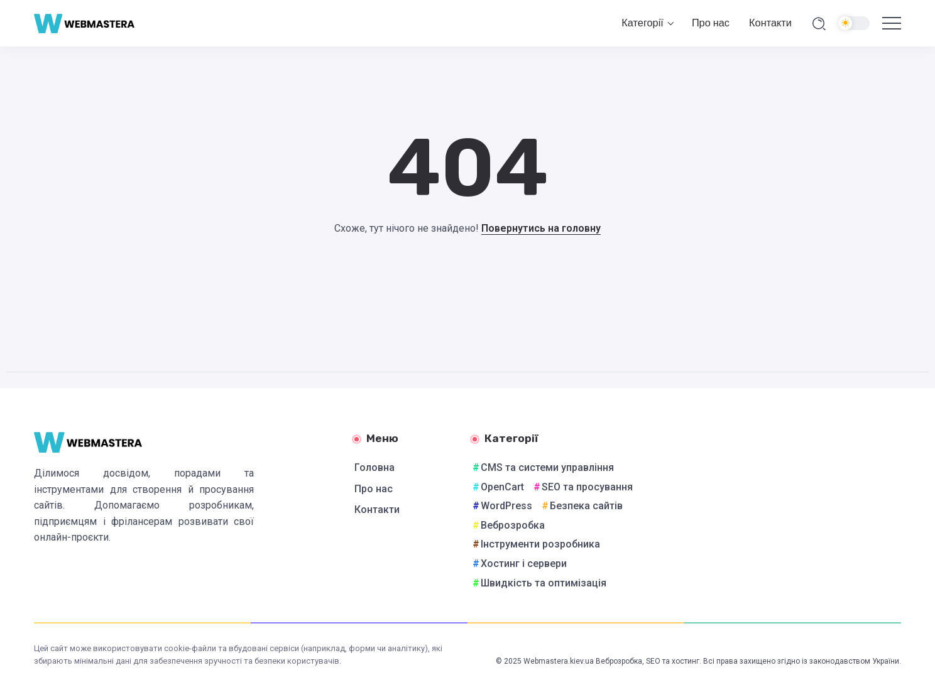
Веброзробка (513, 525)
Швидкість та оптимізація (543, 583)
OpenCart (502, 487)
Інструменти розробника (540, 544)
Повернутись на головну (541, 228)
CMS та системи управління (547, 467)
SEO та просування (587, 487)
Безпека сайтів (586, 506)
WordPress (506, 506)
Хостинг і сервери (524, 563)
